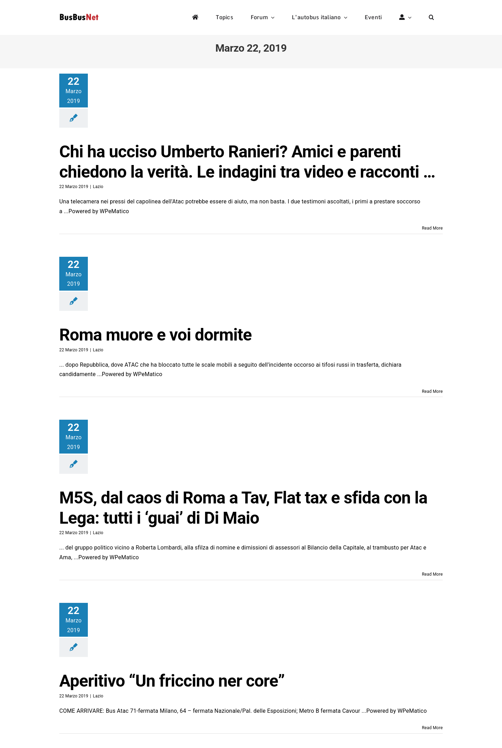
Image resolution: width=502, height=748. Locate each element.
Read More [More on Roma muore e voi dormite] (432, 391)
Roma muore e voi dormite (155, 335)
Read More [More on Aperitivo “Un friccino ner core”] (432, 727)
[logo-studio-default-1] (79, 15)
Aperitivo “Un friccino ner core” (171, 681)
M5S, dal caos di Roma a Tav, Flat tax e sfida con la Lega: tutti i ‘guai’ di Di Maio (243, 508)
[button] (431, 17)
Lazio (98, 186)
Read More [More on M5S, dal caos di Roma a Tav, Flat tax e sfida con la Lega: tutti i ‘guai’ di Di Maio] (432, 574)
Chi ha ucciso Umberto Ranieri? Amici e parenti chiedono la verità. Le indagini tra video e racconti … (247, 162)
